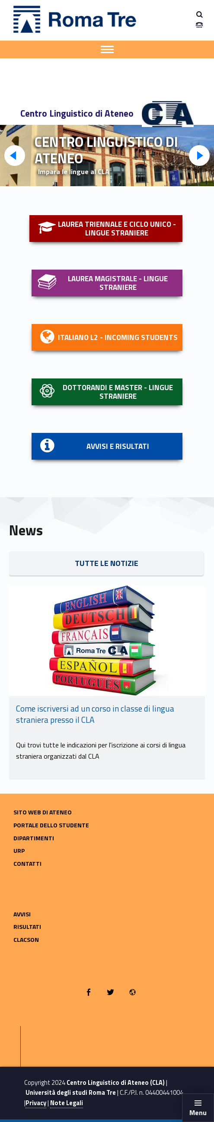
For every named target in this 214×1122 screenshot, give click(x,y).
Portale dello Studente (51, 825)
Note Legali (66, 1103)
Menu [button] (198, 1112)
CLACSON (26, 939)
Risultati (27, 926)
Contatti (27, 863)
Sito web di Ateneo (42, 812)
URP (19, 850)
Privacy (36, 1103)
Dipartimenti (33, 837)
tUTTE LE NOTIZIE (106, 563)
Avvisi (22, 914)
